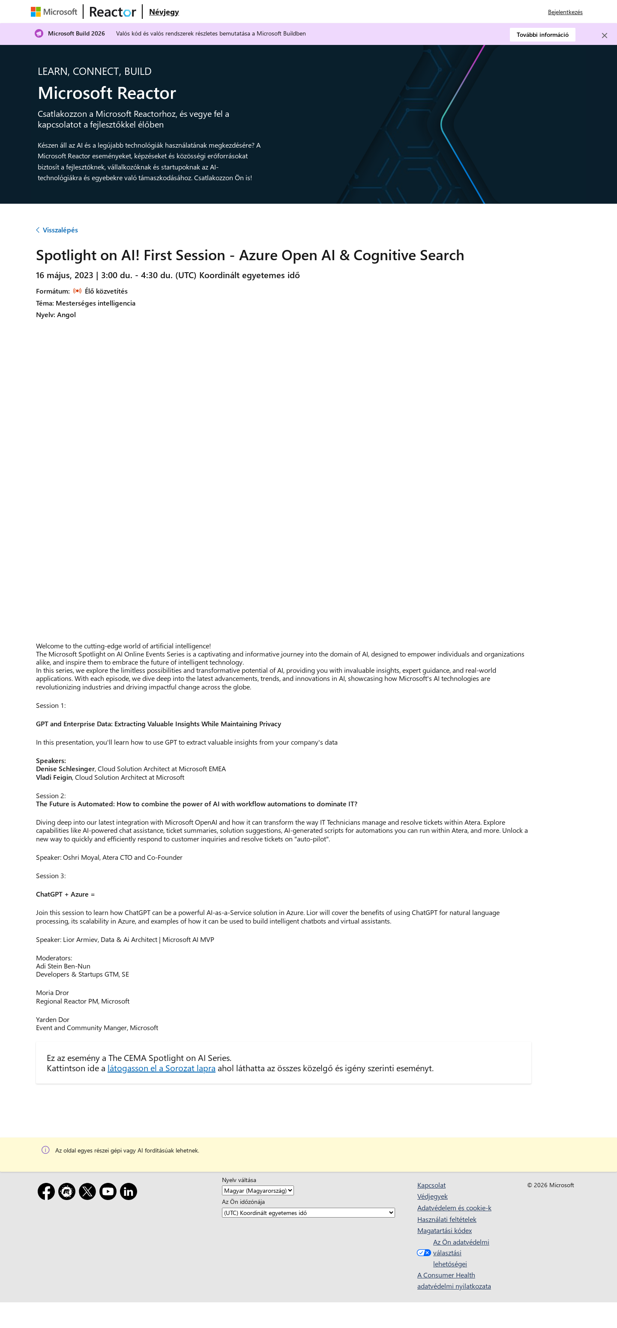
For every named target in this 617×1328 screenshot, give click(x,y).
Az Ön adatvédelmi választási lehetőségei (452, 1252)
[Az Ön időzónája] (308, 1213)
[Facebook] (48, 1193)
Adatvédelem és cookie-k (454, 1207)
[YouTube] (109, 1193)
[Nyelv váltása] (258, 1190)
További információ (543, 34)
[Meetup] (68, 1193)
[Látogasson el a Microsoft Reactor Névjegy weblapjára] (164, 11)
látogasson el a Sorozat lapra (162, 1067)
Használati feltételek (446, 1219)
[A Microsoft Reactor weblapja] (113, 11)
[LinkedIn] (130, 1193)
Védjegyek (432, 1195)
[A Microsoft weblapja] (56, 11)
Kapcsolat (431, 1184)
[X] (89, 1193)
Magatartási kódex (444, 1230)
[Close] (604, 35)
